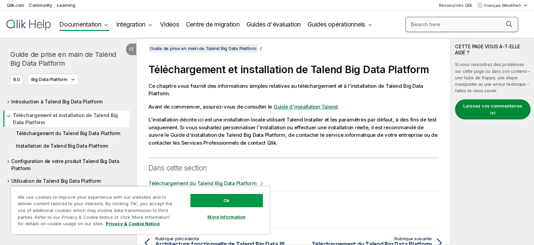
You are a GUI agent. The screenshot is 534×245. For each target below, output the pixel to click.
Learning (66, 5)
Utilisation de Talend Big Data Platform (55, 181)
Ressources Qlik (455, 5)
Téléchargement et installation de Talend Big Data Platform (65, 118)
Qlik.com (15, 5)
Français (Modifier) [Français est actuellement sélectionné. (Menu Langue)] (503, 5)
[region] (140, 210)
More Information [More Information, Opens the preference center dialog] (226, 216)
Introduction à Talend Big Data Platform (56, 101)
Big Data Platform (49, 79)
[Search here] (462, 24)
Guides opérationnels (336, 24)
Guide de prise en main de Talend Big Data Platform (63, 58)
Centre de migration (213, 24)
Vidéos (169, 24)
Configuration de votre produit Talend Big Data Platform (65, 164)
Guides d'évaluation (274, 24)
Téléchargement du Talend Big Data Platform (68, 133)
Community (40, 5)
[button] (509, 24)
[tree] (68, 139)
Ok (226, 200)
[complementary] (492, 141)
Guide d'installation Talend (305, 106)
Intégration (130, 24)
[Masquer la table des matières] (131, 49)
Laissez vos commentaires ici (492, 109)
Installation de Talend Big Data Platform (62, 146)
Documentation (80, 24)
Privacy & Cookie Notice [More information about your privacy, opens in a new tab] (133, 223)
